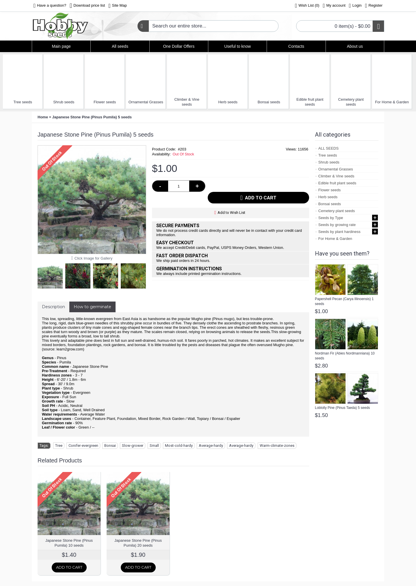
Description (53, 306)
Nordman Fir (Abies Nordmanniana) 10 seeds (345, 355)
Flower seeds (105, 102)
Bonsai (110, 445)
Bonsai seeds (269, 102)
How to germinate (92, 306)
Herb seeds (227, 102)
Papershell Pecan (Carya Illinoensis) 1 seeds (344, 301)
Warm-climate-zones (277, 445)
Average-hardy (211, 445)
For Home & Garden (392, 102)
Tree (58, 445)
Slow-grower (132, 445)
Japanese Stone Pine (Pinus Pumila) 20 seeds (138, 543)
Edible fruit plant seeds (309, 101)
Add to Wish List (231, 201)
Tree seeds (22, 102)
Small (154, 445)
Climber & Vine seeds (186, 101)
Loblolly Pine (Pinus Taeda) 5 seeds (342, 408)
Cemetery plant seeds (351, 101)
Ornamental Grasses (146, 102)
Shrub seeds (63, 102)
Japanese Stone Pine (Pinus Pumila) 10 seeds (69, 543)
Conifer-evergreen (83, 445)
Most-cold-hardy (179, 445)
